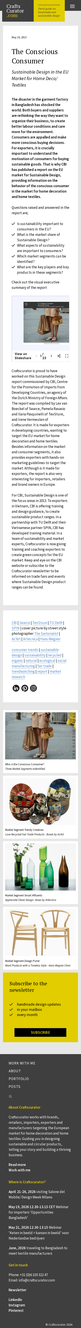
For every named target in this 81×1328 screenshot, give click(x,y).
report (42, 671)
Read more (17, 1164)
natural (31, 660)
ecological (47, 660)
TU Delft (55, 622)
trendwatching (23, 671)
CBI (14, 622)
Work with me (22, 1063)
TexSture (39, 622)
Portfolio (19, 1078)
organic (17, 660)
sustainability (35, 655)
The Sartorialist (46, 633)
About (15, 1071)
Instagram (17, 1305)
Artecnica (30, 639)
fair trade (44, 666)
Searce (24, 622)
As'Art (16, 639)
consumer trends (25, 649)
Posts (15, 1086)
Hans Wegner (50, 639)
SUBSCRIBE (40, 1032)
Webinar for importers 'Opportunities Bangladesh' (38, 1212)
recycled (55, 655)
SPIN (16, 628)
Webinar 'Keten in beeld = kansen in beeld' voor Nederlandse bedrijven (39, 1233)
